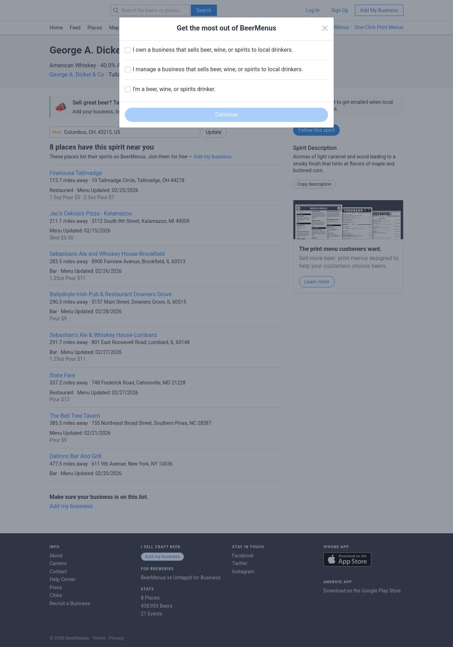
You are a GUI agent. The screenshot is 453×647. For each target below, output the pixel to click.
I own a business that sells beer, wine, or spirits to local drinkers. (213, 49)
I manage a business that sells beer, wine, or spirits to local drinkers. (218, 69)
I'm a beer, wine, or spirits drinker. (174, 89)
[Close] (325, 28)
